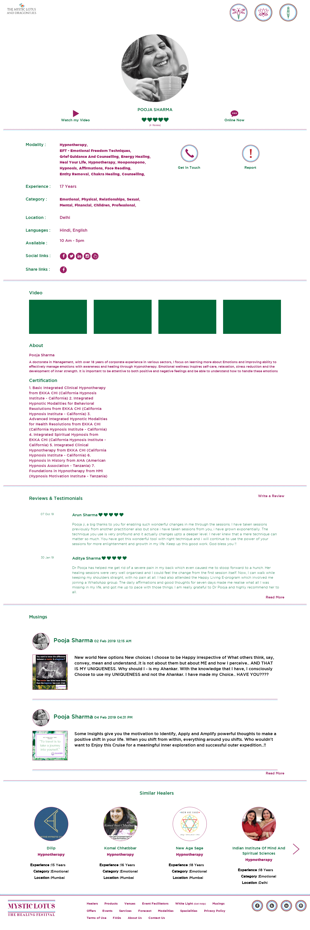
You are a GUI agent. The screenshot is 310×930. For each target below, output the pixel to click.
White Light (190, 903)
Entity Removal (74, 174)
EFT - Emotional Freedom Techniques (95, 151)
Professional (123, 205)
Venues (129, 903)
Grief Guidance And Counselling (89, 156)
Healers (92, 903)
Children (102, 205)
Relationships (112, 199)
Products (111, 903)
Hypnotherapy (73, 145)
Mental (66, 205)
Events (107, 911)
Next (183, 68)
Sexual (133, 199)
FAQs (117, 918)
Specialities (188, 911)
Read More (275, 597)
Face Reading (117, 168)
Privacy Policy (214, 911)
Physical (89, 199)
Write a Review (271, 496)
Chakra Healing (105, 174)
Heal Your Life (73, 162)
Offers (91, 911)
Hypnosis (68, 168)
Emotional (69, 199)
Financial (83, 205)
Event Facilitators (155, 903)
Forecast (144, 911)
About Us (135, 918)
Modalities (166, 911)
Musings (218, 903)
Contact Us (156, 918)
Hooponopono (131, 162)
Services (125, 911)
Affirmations (91, 168)
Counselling (133, 174)
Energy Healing (135, 156)
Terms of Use (96, 918)
